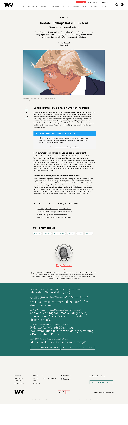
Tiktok (71, 233)
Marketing (44, 7)
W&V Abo (81, 2)
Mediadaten (66, 375)
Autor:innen (19, 383)
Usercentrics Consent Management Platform (67, 147)
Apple (80, 233)
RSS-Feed (36, 383)
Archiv (89, 233)
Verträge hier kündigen (66, 379)
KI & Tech (66, 7)
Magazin (94, 7)
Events (84, 7)
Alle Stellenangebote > (45, 348)
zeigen (68, 191)
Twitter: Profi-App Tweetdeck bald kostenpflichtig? (53, 215)
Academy (75, 7)
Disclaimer (19, 381)
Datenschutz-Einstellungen (44, 378)
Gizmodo (52, 187)
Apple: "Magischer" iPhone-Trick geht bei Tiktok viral (54, 209)
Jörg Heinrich (65, 43)
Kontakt (18, 375)
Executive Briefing (30, 7)
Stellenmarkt (92, 2)
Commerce (56, 7)
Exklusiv (103, 7)
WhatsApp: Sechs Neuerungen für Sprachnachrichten (54, 212)
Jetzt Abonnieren (101, 382)
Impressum (19, 378)
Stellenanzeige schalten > (78, 348)
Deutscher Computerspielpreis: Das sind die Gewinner (54, 217)
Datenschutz (38, 375)
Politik (37, 233)
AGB (34, 381)
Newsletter (104, 2)
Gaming (47, 233)
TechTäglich (59, 233)
